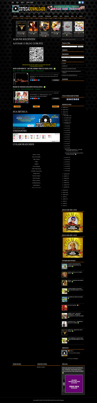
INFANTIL (81, 16)
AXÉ (76, 16)
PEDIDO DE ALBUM (30, 2)
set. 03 (67, 166)
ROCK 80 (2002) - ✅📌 (73, 305)
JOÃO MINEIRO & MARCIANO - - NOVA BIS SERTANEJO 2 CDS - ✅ (76, 339)
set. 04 (67, 164)
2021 (64, 192)
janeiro (66, 187)
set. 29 (67, 126)
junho (65, 178)
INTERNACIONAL (48, 16)
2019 (64, 196)
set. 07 (67, 157)
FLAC (26, 71)
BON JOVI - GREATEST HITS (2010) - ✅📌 (21, 33)
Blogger (76, 358)
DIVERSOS (22, 16)
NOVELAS (34, 16)
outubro (66, 120)
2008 (64, 203)
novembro (66, 117)
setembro (66, 122)
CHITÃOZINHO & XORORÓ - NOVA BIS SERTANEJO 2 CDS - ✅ (75, 290)
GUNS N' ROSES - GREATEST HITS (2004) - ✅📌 (67, 34)
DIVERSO (22, 71)
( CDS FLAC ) (28, 16)
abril (65, 182)
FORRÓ (61, 16)
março (65, 184)
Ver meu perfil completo (74, 352)
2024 (64, 111)
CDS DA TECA (23, 89)
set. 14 (66, 143)
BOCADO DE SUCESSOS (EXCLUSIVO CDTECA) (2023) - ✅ (29, 87)
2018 (64, 199)
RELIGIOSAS (66, 16)
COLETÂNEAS (40, 16)
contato (22, 2)
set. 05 (67, 161)
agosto (66, 173)
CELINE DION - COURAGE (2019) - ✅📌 (32, 33)
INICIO (36, 106)
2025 (64, 109)
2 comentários (38, 89)
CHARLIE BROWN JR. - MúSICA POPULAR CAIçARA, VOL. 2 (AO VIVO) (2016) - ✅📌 (44, 34)
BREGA (72, 16)
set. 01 (67, 170)
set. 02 (67, 168)
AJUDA (64, 63)
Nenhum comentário (40, 71)
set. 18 (67, 139)
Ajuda (17, 2)
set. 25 (67, 132)
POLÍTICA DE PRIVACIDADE (69, 68)
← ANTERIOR (17, 106)
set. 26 (67, 130)
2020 (64, 194)
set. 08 (67, 148)
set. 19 (67, 137)
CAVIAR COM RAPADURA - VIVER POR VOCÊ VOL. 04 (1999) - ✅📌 (74, 265)
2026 (64, 107)
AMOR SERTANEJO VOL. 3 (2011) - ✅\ (55, 33)
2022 (64, 190)
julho (65, 176)
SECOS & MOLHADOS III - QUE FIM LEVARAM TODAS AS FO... (73, 150)
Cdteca (71, 350)
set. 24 (67, 134)
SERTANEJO (55, 16)
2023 (64, 114)
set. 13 (67, 145)
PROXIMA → (55, 106)
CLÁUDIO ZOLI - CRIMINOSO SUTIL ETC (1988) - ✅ (75, 322)
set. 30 (67, 123)
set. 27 (67, 128)
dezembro (66, 115)
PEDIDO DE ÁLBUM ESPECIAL (69, 75)
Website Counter (41, 367)
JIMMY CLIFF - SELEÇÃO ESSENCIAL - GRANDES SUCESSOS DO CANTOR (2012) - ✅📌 (76, 315)
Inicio (13, 2)
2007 (64, 205)
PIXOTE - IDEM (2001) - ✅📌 (79, 33)
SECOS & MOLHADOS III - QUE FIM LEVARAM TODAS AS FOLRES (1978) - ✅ (34, 68)
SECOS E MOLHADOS (31, 71)
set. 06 (67, 159)
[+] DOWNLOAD (56, 80)
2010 (64, 201)
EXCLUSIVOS (15, 16)
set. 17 (67, 141)
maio (65, 180)
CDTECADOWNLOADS (47, 400)
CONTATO (64, 66)
